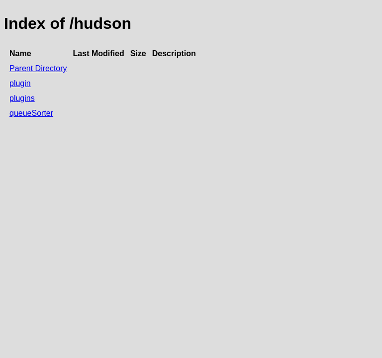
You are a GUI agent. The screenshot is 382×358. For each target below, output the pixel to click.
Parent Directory (38, 68)
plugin (20, 83)
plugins (22, 98)
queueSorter (31, 113)
